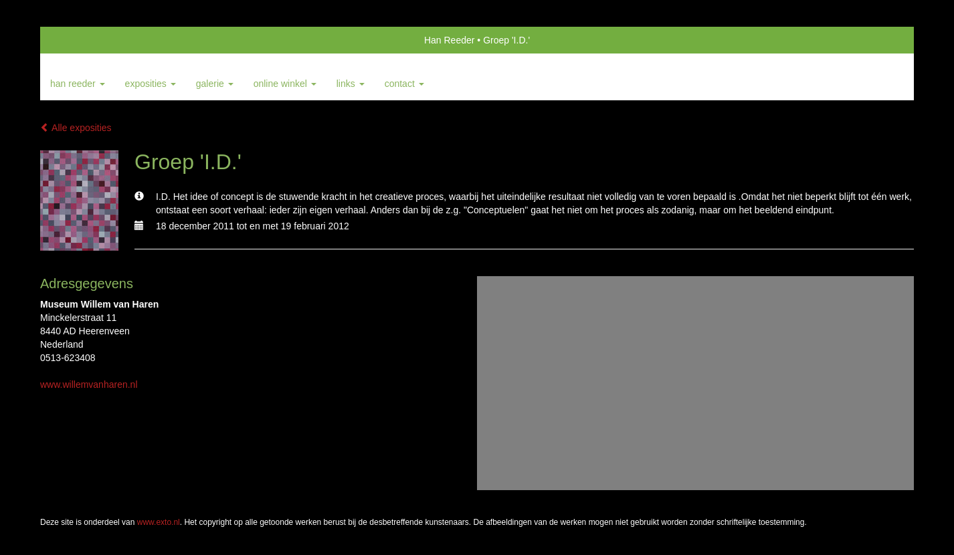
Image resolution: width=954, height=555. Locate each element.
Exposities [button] (150, 83)
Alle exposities (76, 127)
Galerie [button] (214, 83)
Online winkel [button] (285, 83)
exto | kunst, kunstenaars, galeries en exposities (78, 40)
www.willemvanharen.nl (89, 384)
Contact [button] (404, 83)
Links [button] (351, 83)
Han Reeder (449, 40)
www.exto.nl (158, 522)
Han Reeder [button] (77, 83)
